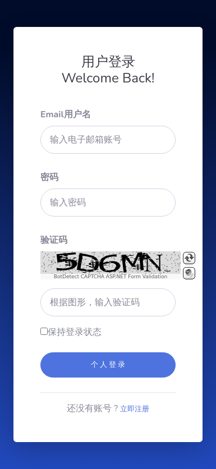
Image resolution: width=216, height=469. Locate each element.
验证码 (53, 240)
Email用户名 (65, 114)
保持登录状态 (75, 332)
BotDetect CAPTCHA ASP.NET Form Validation (111, 276)
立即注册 (134, 409)
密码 (49, 177)
